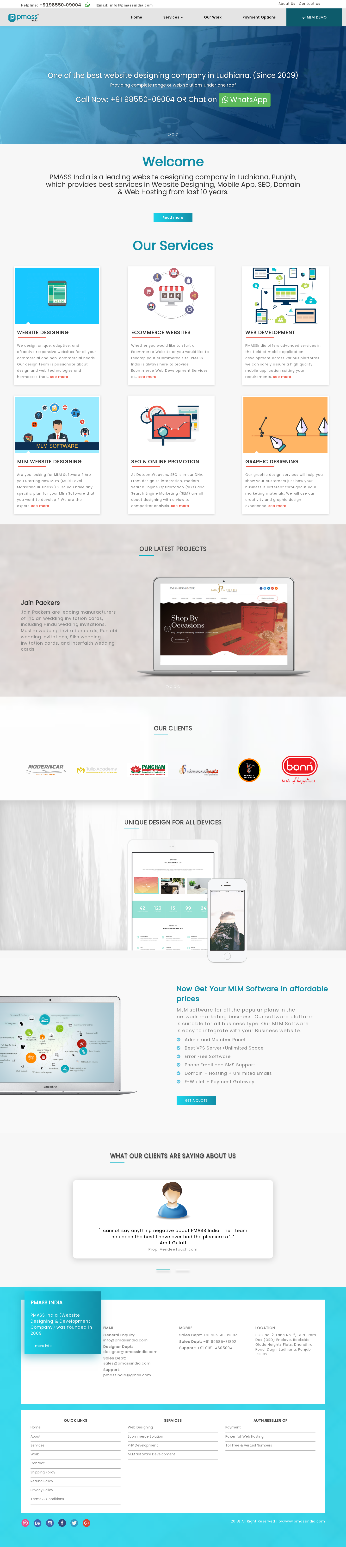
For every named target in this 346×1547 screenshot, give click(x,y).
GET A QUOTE (196, 1100)
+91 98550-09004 (142, 99)
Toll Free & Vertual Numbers (248, 1445)
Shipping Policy (43, 1472)
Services (173, 17)
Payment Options (259, 17)
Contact (38, 1463)
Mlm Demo (314, 17)
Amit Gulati (173, 1246)
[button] (8, 636)
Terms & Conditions (47, 1499)
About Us (286, 3)
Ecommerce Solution (145, 1436)
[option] (46, 770)
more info (43, 1345)
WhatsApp (244, 100)
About (36, 1436)
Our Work (213, 17)
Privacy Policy (42, 1490)
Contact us (309, 3)
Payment (233, 1427)
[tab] (163, 1269)
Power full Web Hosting (244, 1436)
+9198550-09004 (60, 4)
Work (35, 1454)
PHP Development (143, 1445)
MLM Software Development (151, 1454)
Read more (173, 217)
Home (136, 17)
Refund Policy (42, 1481)
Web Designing (140, 1427)
